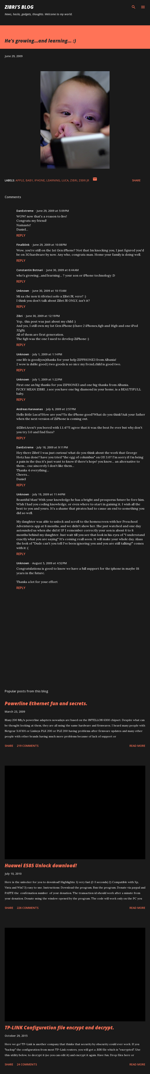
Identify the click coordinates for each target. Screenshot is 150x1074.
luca (65, 180)
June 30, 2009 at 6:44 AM (62, 270)
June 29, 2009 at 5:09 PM (53, 211)
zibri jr (84, 180)
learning (53, 180)
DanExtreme (24, 211)
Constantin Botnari (29, 270)
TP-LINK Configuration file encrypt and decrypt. (59, 1027)
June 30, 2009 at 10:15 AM (49, 291)
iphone (39, 180)
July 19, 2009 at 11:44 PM (48, 494)
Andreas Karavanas (29, 409)
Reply (20, 235)
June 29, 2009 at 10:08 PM (50, 245)
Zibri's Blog (19, 7)
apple (20, 180)
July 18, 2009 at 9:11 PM (52, 447)
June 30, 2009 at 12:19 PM (43, 316)
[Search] (133, 7)
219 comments (27, 746)
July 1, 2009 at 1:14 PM (47, 354)
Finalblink (22, 245)
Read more (137, 746)
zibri (73, 180)
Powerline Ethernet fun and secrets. (46, 703)
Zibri (19, 316)
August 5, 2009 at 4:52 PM (49, 563)
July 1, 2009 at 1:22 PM (47, 379)
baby (29, 180)
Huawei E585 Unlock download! (41, 865)
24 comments (27, 1064)
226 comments (27, 908)
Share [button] (136, 180)
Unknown (22, 291)
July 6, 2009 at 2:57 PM (61, 409)
